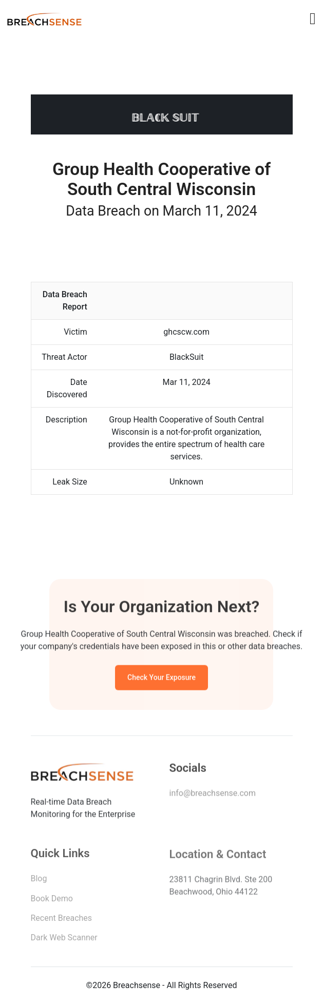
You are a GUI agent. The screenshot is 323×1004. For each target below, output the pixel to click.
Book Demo (52, 900)
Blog (39, 880)
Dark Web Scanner (64, 939)
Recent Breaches (61, 920)
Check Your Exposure (161, 678)
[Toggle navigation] (313, 18)
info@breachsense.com (212, 795)
